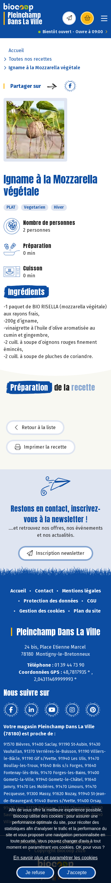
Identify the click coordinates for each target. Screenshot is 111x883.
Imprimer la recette (41, 447)
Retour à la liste (35, 428)
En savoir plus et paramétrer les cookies (55, 857)
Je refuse (35, 872)
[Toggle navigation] (104, 20)
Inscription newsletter (55, 553)
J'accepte (77, 872)
